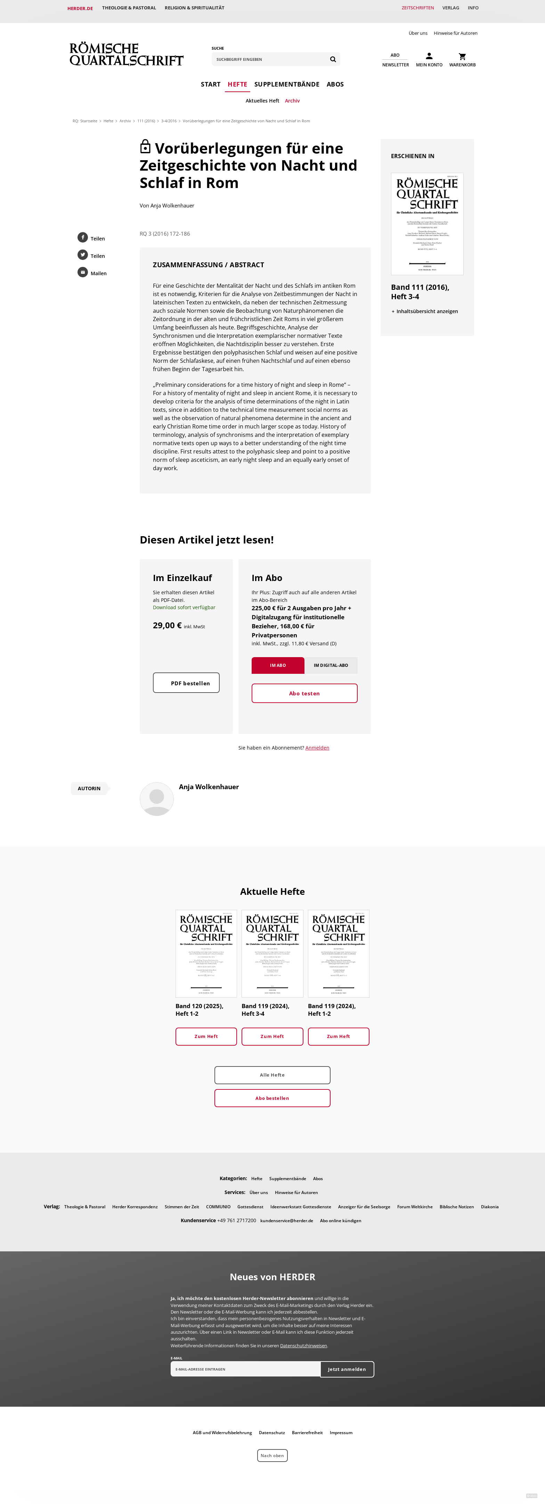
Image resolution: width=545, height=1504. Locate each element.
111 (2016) (146, 115)
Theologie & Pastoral (130, 8)
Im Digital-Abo (331, 667)
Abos (335, 78)
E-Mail (176, 1352)
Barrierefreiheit (307, 1427)
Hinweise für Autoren (456, 27)
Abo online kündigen (340, 1215)
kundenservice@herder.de (286, 1215)
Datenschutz (272, 1427)
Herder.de (80, 8)
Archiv (292, 94)
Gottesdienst (250, 1201)
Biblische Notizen (457, 1201)
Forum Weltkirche (415, 1201)
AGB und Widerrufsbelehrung (222, 1427)
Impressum (341, 1427)
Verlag (448, 8)
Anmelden (318, 741)
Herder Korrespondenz (135, 1201)
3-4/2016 (169, 115)
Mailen (98, 267)
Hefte (237, 78)
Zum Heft (206, 1031)
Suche (218, 42)
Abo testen (304, 695)
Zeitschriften (413, 8)
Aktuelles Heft (262, 94)
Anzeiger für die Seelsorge (364, 1201)
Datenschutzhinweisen (303, 1340)
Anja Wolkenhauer (172, 199)
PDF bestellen (190, 685)
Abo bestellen (272, 1092)
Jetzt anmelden (347, 1363)
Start (211, 78)
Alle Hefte (272, 1069)
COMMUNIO (218, 1201)
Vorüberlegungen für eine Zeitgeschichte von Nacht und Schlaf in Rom (246, 115)
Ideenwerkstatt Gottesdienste (300, 1201)
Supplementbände (287, 78)
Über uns (418, 27)
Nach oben (272, 1450)
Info (472, 8)
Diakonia (490, 1201)
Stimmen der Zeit (182, 1201)
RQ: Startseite (85, 115)
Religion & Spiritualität (197, 8)
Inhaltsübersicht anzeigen (427, 305)
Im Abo (278, 667)
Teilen (97, 232)
